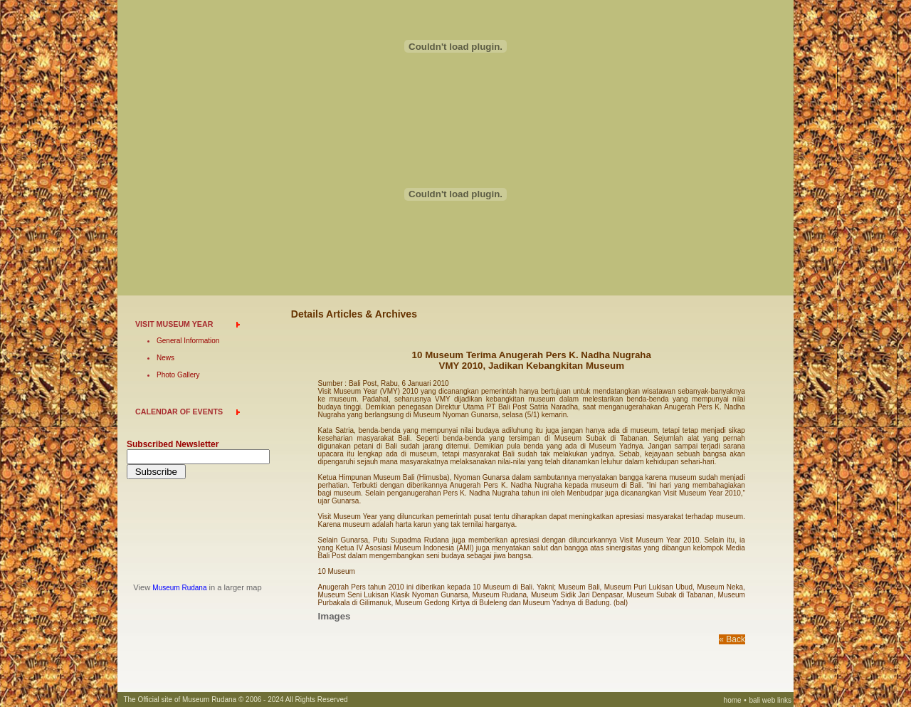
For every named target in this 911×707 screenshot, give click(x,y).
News (165, 358)
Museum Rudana (179, 588)
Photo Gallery (178, 375)
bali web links (770, 700)
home (733, 700)
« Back (732, 639)
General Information (188, 341)
